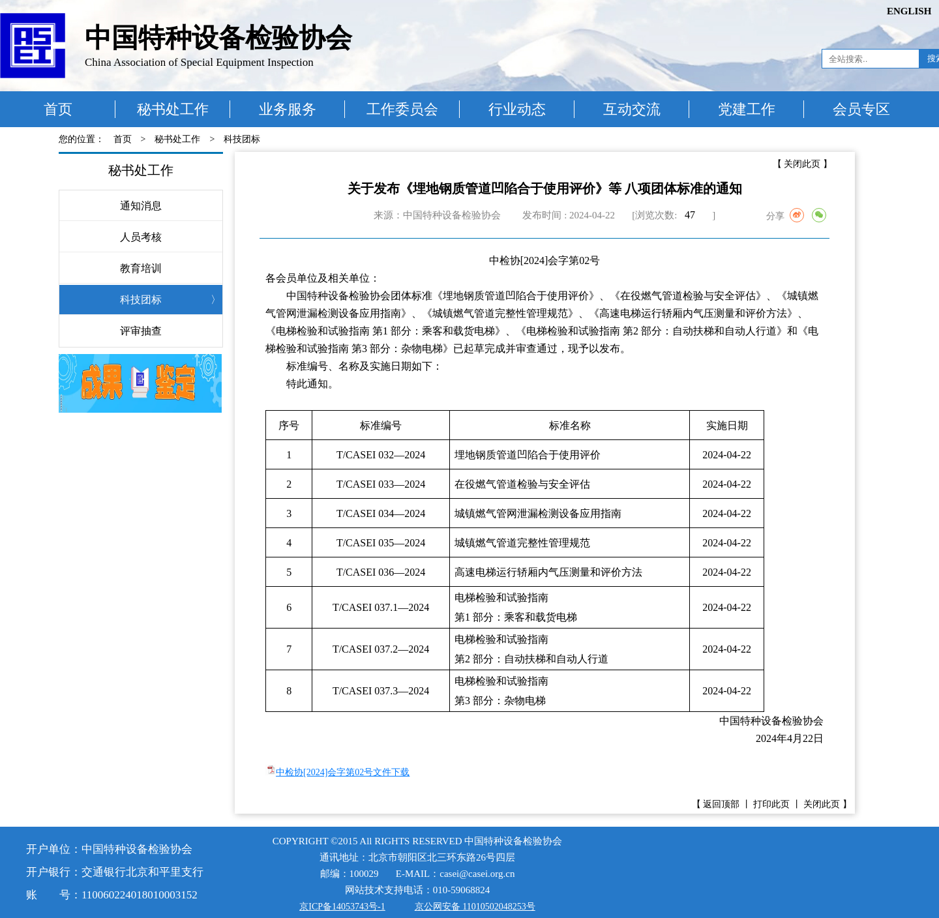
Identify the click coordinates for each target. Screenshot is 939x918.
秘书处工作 (173, 109)
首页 (58, 109)
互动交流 (632, 109)
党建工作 (746, 109)
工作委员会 (402, 109)
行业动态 (517, 109)
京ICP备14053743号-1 (342, 906)
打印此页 (771, 804)
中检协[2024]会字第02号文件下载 (343, 772)
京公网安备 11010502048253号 (475, 906)
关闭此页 (802, 164)
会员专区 (861, 109)
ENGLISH (909, 11)
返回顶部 (721, 804)
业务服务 (287, 109)
